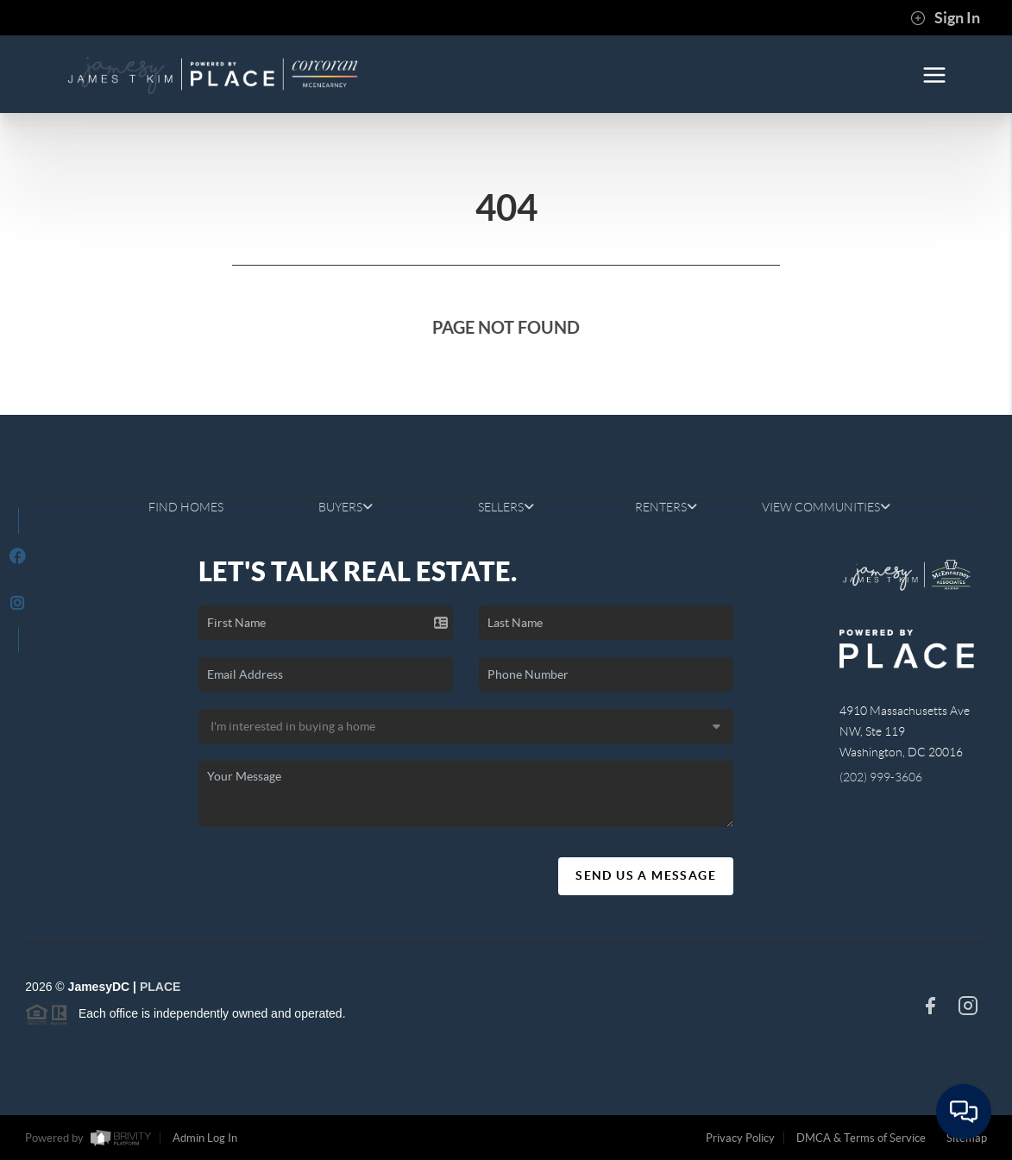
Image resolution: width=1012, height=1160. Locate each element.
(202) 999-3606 (880, 777)
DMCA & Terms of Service (861, 1138)
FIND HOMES (185, 507)
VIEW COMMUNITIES (826, 507)
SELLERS (506, 507)
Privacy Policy (740, 1138)
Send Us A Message (645, 875)
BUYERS (345, 507)
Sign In (945, 18)
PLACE (160, 987)
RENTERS (666, 507)
